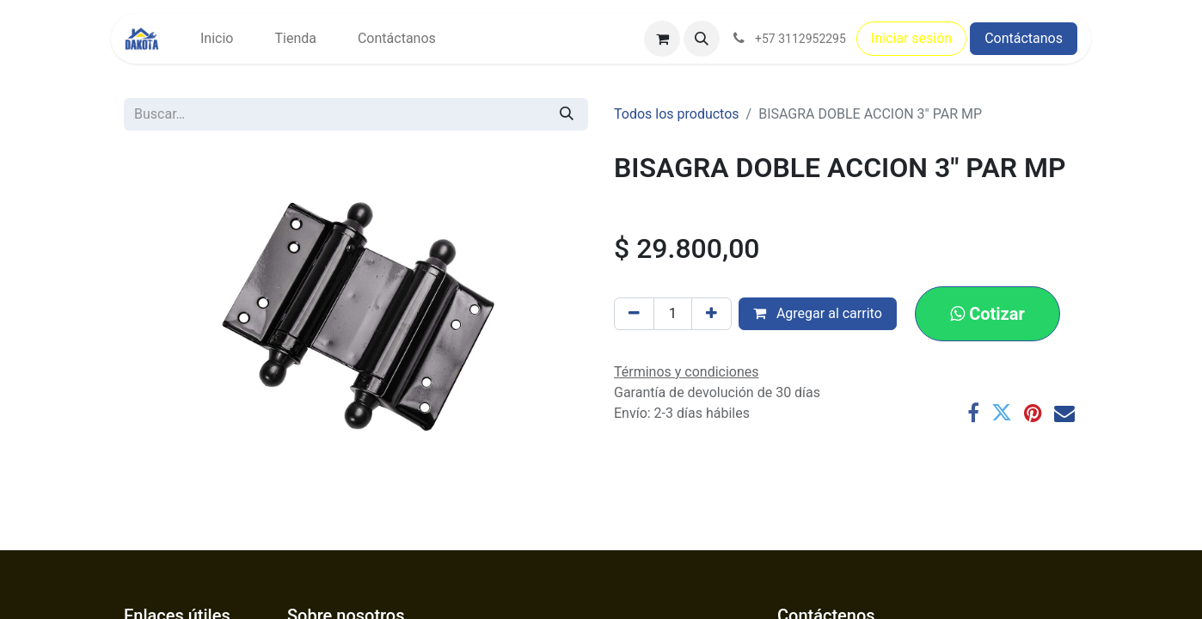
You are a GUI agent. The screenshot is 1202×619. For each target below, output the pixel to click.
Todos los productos (676, 114)
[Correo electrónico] (1064, 412)
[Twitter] (1001, 412)
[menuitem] (217, 38)
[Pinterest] (1033, 412)
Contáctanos (1023, 38)
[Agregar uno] (711, 313)
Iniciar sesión (911, 38)
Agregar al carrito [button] (817, 313)
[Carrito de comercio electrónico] (662, 39)
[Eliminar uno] (634, 313)
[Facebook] (973, 412)
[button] (702, 39)
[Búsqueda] (566, 114)
